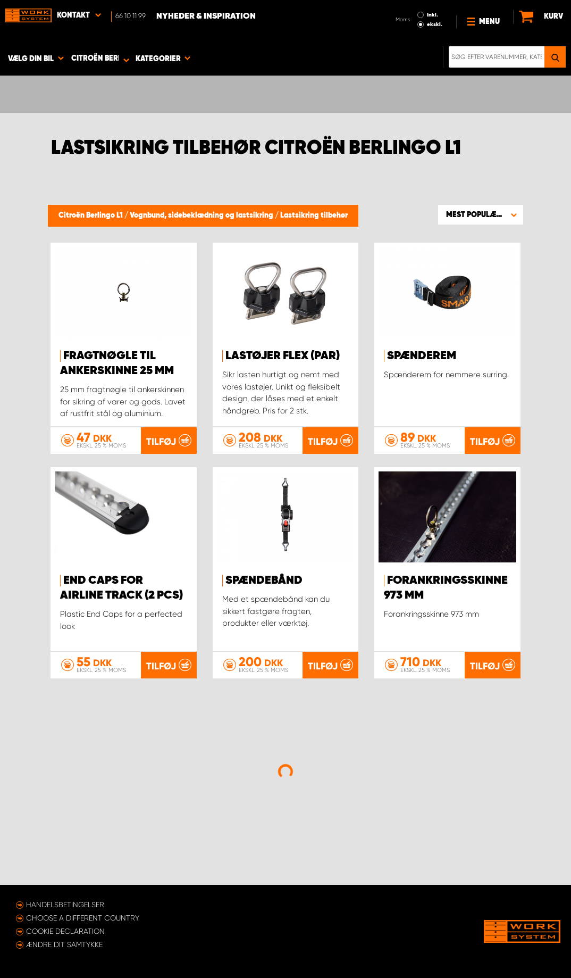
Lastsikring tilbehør (314, 215)
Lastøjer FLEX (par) (282, 356)
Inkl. (432, 15)
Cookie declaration (65, 931)
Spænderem (421, 356)
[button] (480, 214)
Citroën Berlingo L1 (91, 215)
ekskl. (434, 24)
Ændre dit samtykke (64, 944)
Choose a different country (82, 918)
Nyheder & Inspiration (206, 16)
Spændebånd (264, 580)
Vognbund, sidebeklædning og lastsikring (202, 215)
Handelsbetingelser (65, 904)
